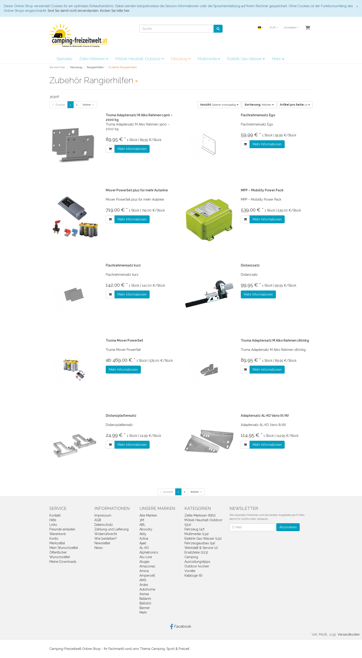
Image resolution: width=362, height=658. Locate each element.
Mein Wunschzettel (63, 548)
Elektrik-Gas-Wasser (246, 58)
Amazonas (147, 566)
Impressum (102, 515)
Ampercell (147, 575)
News (98, 548)
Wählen (259, 104)
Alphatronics (148, 552)
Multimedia (209, 58)
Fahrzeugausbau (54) (199, 543)
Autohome (147, 589)
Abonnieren (288, 527)
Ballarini (145, 598)
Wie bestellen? (105, 538)
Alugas (144, 561)
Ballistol (145, 603)
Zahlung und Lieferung (111, 529)
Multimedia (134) (196, 534)
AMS (142, 580)
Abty (142, 534)
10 (295, 104)
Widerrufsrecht (105, 534)
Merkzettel (57, 543)
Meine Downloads (62, 561)
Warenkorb (57, 534)
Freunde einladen (62, 529)
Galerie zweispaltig (219, 104)
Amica (144, 571)
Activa (143, 538)
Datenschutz (103, 524)
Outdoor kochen (196, 566)
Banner (144, 608)
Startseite (64, 58)
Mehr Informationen (132, 149)
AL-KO (144, 548)
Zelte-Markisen (94, 58)
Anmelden (291, 27)
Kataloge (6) (193, 575)
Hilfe (52, 520)
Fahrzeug (181, 58)
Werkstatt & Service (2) (201, 548)
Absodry (145, 529)
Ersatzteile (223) (196, 552)
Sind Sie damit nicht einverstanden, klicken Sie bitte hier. (89, 10)
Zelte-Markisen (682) (200, 515)
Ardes (143, 585)
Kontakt (54, 515)
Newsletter (102, 543)
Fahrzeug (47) (194, 529)
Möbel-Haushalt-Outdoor (139, 58)
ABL (142, 524)
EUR (274, 27)
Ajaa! (142, 543)
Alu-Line (145, 557)
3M (141, 520)
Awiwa (144, 594)
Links (53, 524)
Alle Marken (148, 515)
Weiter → (88, 104)
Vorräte (189, 571)
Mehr (278, 58)
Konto (53, 538)
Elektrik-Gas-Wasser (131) (203, 538)
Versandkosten (349, 634)
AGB (97, 520)
